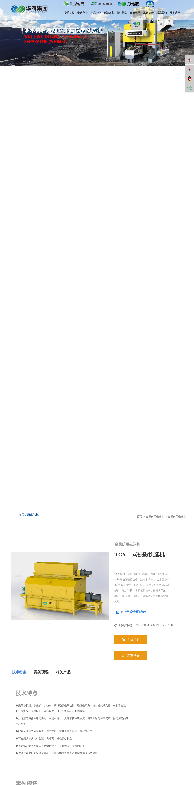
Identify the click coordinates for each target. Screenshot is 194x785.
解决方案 (109, 12)
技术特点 (19, 672)
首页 (139, 516)
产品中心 (95, 12)
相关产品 (63, 672)
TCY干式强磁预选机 (134, 611)
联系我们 (161, 12)
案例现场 (41, 672)
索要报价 (131, 656)
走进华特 (82, 12)
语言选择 (175, 12)
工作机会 (148, 12)
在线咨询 (131, 640)
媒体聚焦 (122, 12)
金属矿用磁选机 (28, 514)
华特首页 (69, 12)
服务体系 (135, 12)
